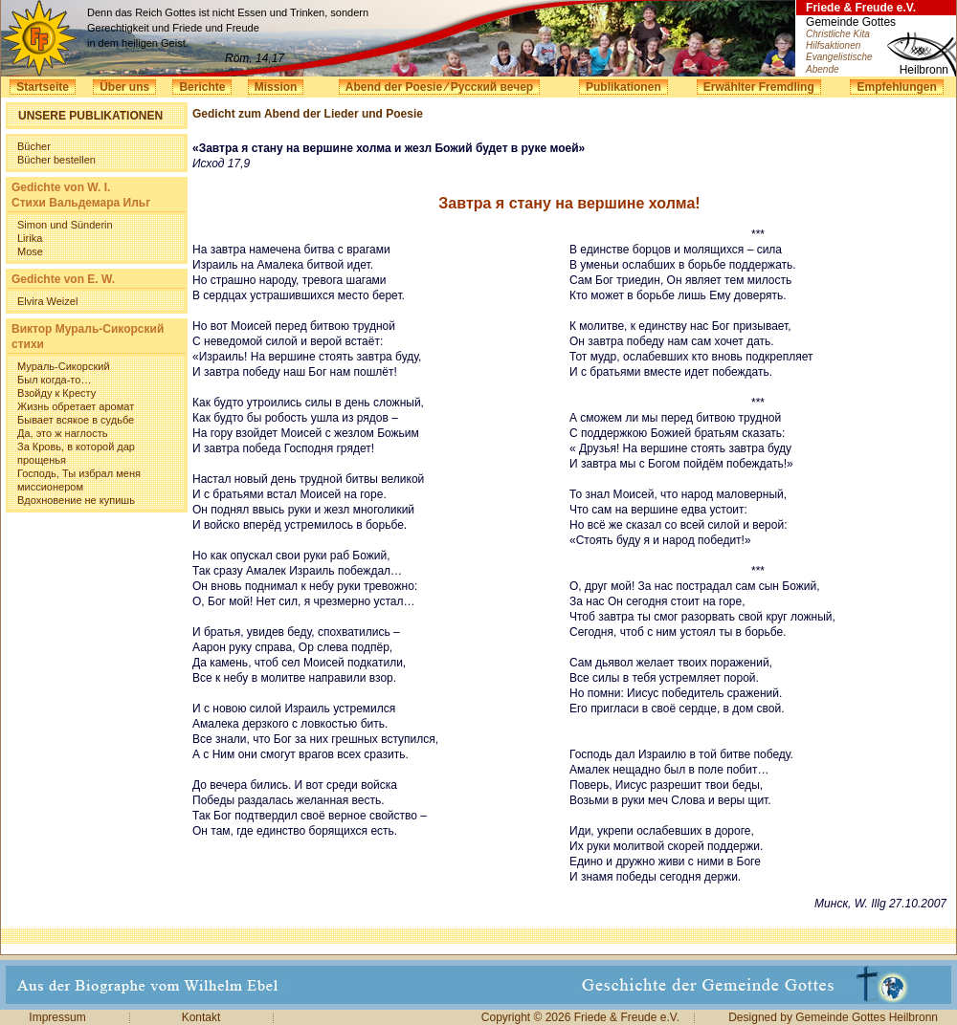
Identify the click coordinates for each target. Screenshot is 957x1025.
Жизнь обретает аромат (75, 406)
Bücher (34, 146)
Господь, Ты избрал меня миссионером (79, 480)
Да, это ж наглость (62, 433)
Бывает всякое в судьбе (75, 419)
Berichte (202, 87)
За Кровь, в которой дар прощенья (76, 453)
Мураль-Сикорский (63, 366)
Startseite (42, 87)
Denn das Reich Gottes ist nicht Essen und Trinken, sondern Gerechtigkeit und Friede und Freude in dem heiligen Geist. (227, 28)
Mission (276, 87)
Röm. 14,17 (254, 58)
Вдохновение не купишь (76, 500)
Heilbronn (924, 69)
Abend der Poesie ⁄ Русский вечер (439, 87)
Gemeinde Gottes (851, 22)
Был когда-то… (54, 379)
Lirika (29, 238)
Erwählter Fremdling (758, 87)
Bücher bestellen (56, 159)
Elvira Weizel (47, 301)
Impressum (57, 1017)
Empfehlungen (896, 87)
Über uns (124, 87)
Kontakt (201, 1017)
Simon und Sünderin (65, 224)
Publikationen (623, 87)
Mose (30, 251)
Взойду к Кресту (56, 393)
